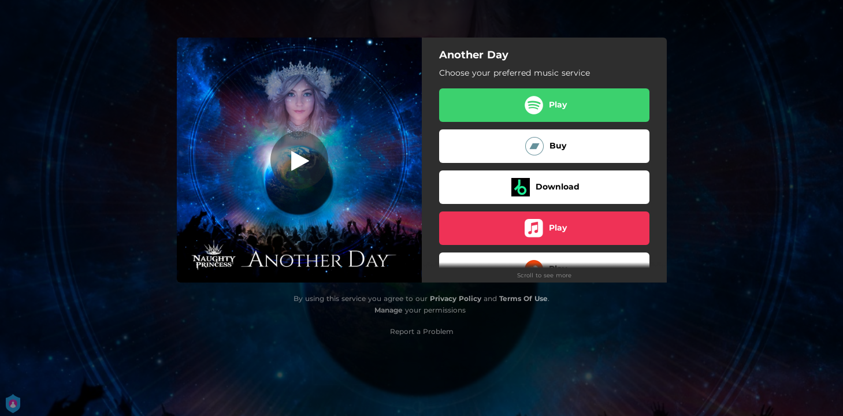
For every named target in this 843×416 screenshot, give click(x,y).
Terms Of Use (523, 298)
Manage (388, 310)
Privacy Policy (455, 298)
